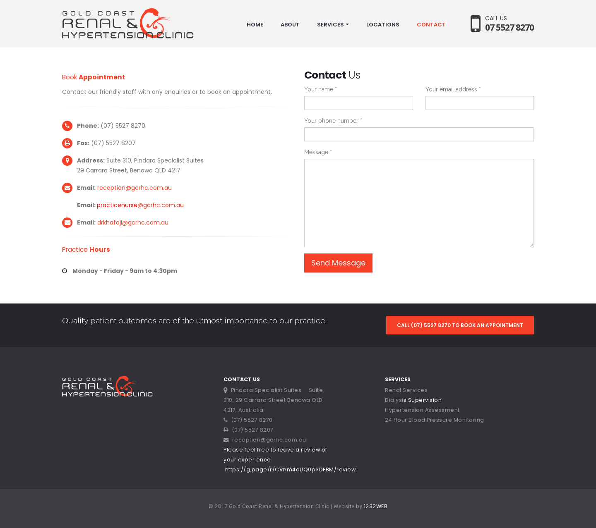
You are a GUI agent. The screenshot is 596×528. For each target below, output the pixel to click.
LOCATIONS (382, 25)
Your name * (320, 89)
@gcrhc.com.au (160, 205)
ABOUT (290, 25)
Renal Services (406, 390)
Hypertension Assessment (422, 409)
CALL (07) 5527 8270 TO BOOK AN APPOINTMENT (460, 325)
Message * (318, 152)
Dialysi (394, 400)
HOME (255, 25)
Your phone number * (333, 120)
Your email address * (453, 89)
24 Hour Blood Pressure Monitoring (434, 419)
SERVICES (330, 25)
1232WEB (376, 506)
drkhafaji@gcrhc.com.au (132, 222)
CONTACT (431, 25)
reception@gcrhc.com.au (134, 188)
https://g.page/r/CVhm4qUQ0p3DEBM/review (290, 469)
